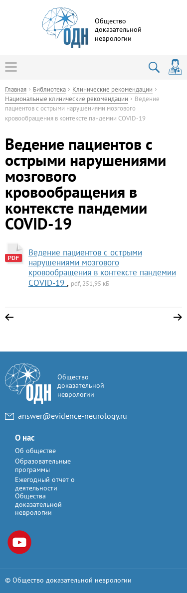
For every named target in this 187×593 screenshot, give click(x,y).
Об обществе (35, 450)
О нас (24, 437)
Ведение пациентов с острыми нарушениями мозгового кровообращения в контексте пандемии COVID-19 (102, 267)
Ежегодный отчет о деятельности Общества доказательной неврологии (45, 496)
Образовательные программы (43, 465)
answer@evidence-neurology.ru (72, 416)
